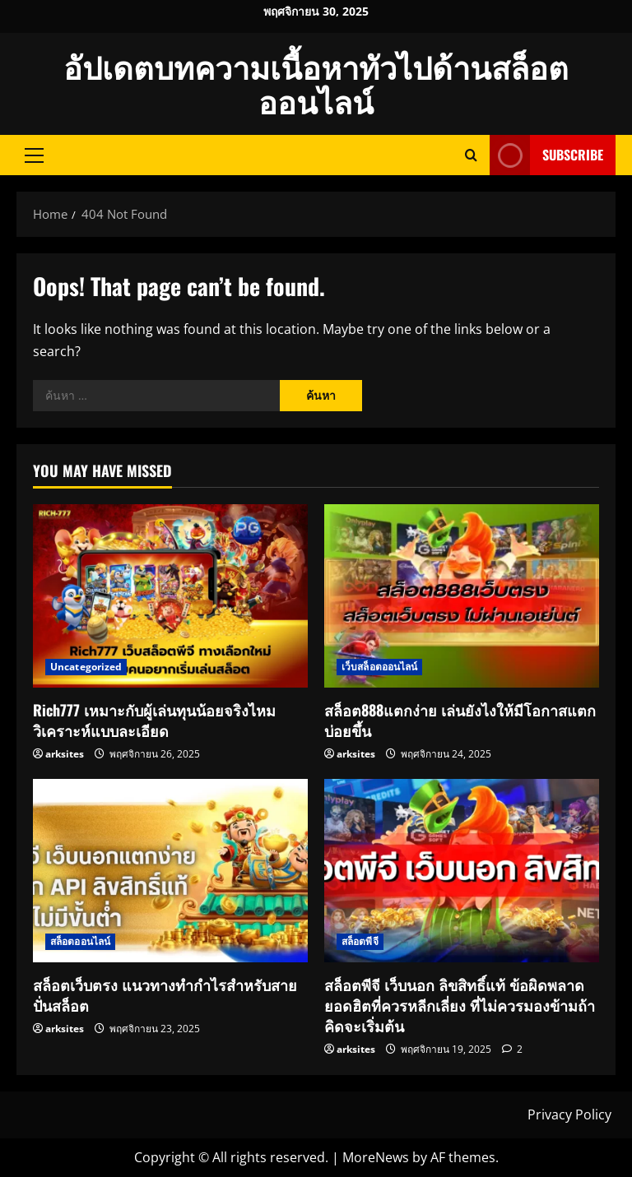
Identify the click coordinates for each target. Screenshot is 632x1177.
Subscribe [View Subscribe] (546, 155)
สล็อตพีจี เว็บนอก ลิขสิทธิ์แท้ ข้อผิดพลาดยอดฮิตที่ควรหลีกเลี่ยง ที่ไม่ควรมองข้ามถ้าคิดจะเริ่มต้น (459, 1005)
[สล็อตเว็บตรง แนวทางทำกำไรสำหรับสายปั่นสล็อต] (170, 870)
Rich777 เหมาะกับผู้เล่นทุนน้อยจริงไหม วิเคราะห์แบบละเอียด (154, 720)
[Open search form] (471, 155)
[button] (34, 154)
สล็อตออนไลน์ (80, 941)
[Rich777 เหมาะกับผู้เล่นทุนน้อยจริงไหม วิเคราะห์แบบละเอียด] (170, 596)
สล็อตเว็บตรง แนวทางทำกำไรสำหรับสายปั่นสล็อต (165, 995)
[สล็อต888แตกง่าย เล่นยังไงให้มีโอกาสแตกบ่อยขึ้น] (461, 596)
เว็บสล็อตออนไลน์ (379, 667)
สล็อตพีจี (360, 941)
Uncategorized (86, 667)
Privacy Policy (569, 1114)
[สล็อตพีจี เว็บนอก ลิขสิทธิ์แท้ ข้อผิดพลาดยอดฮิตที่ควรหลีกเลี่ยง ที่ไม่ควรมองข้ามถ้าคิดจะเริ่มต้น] (461, 870)
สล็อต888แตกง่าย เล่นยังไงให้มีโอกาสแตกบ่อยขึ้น (460, 720)
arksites (64, 754)
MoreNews (375, 1157)
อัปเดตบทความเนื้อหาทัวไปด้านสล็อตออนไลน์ (316, 83)
